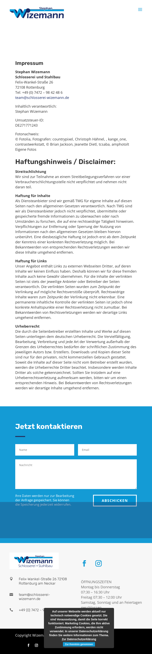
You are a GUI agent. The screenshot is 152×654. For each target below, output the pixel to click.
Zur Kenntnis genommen (79, 644)
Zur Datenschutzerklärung (79, 639)
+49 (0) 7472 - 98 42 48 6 (39, 610)
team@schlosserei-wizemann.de (42, 97)
